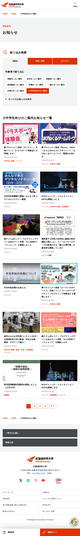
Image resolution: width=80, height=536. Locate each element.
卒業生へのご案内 (36, 85)
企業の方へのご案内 (15, 91)
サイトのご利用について (52, 499)
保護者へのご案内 (53, 79)
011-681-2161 (39, 473)
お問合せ (46, 492)
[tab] (15, 61)
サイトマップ (8, 492)
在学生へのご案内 (34, 79)
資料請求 (6, 499)
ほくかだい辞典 (49, 511)
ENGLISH (46, 505)
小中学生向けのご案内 (38, 91)
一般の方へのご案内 (56, 85)
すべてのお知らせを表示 (20, 99)
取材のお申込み (9, 511)
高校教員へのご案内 (15, 85)
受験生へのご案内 (14, 79)
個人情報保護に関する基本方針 (15, 505)
